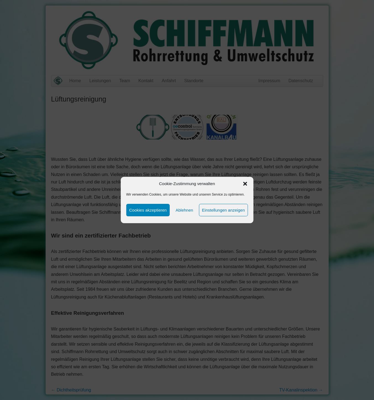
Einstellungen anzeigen (223, 210)
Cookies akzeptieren (148, 210)
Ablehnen (184, 210)
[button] (245, 183)
